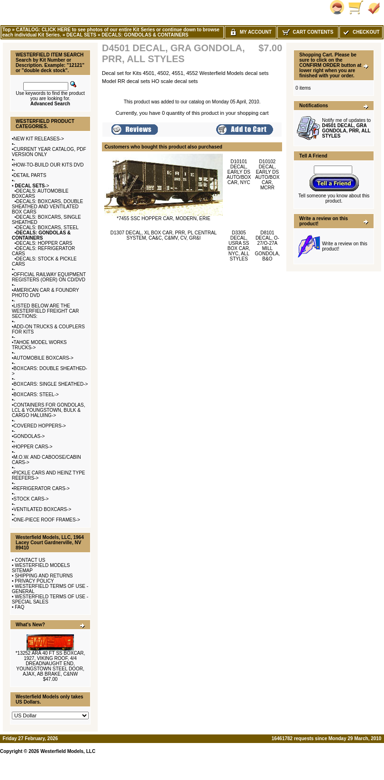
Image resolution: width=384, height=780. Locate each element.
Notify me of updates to (346, 128)
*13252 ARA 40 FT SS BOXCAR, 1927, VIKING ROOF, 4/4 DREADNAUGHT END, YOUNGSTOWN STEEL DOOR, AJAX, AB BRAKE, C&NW (50, 663)
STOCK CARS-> (31, 498)
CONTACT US (30, 560)
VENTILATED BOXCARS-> (43, 509)
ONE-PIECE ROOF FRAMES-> (47, 519)
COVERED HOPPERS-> (40, 425)
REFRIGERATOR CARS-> (42, 488)
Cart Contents (308, 32)
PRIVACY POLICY (34, 581)
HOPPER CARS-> (33, 446)
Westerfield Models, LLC (67, 751)
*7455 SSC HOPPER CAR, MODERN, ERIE (163, 218)
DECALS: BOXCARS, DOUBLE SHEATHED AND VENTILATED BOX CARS (47, 206)
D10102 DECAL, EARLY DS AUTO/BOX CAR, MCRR (267, 174)
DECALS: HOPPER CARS (44, 243)
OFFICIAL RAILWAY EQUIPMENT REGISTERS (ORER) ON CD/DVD (49, 277)
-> (31, 185)
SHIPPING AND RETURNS (44, 575)
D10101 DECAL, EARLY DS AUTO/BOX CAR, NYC (239, 172)
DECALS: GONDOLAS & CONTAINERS (144, 34)
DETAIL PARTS (30, 175)
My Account (250, 32)
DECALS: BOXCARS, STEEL (47, 227)
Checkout (360, 32)
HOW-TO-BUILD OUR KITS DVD (49, 164)
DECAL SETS (81, 34)
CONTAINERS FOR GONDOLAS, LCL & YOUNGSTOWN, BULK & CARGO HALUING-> (48, 410)
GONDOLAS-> (29, 436)
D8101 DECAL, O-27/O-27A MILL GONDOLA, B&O (267, 245)
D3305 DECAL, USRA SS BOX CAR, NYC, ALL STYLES (239, 245)
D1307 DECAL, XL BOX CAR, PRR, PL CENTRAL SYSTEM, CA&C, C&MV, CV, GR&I (163, 235)
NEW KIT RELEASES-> (39, 138)
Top (6, 29)
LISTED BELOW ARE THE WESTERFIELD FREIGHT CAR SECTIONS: (45, 311)
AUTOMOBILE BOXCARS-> (43, 358)
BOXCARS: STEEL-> (36, 394)
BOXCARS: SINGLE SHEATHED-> (51, 384)
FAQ (19, 607)
